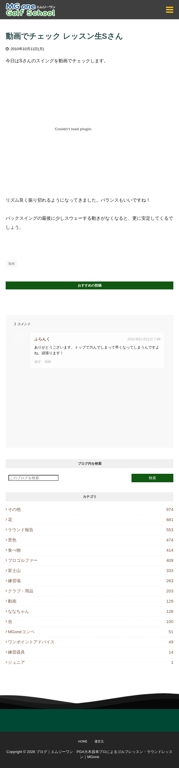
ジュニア (90, 662)
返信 (37, 361)
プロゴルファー (90, 560)
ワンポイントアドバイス (90, 641)
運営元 (99, 741)
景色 (90, 539)
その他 (90, 509)
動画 (11, 263)
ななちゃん (90, 611)
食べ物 (90, 550)
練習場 (90, 580)
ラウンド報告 (90, 529)
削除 (48, 361)
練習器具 (90, 652)
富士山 (90, 570)
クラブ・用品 (90, 590)
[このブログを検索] (33, 478)
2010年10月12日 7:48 (144, 339)
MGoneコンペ (90, 631)
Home (82, 741)
